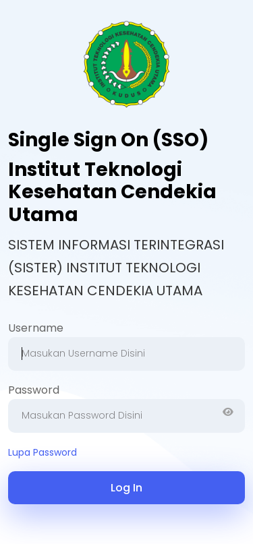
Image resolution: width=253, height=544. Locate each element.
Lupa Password (42, 452)
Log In (126, 487)
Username (35, 328)
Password (33, 390)
